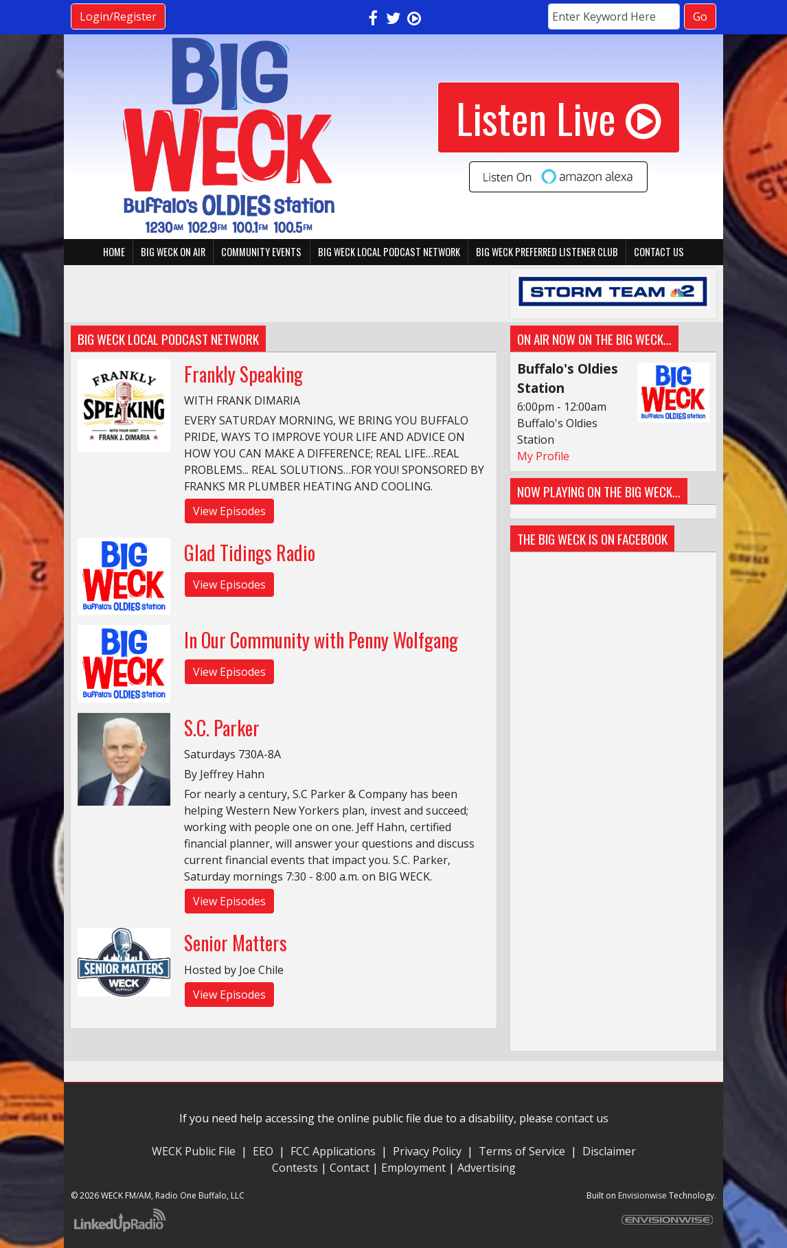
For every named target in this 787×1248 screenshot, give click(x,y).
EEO (263, 1151)
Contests (295, 1167)
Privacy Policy (427, 1151)
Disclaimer (609, 1151)
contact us (582, 1118)
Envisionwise (642, 1195)
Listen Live (558, 117)
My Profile (543, 456)
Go (700, 16)
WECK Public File (194, 1151)
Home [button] (114, 252)
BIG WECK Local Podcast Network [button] (389, 252)
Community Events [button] (261, 252)
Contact (349, 1167)
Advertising (486, 1167)
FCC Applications (333, 1151)
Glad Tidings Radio (249, 552)
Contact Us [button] (659, 252)
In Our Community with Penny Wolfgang (321, 640)
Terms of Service (525, 1151)
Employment (413, 1167)
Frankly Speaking (243, 374)
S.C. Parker (222, 728)
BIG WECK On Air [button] (173, 252)
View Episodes (229, 511)
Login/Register (118, 16)
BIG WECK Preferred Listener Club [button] (547, 252)
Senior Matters (235, 943)
